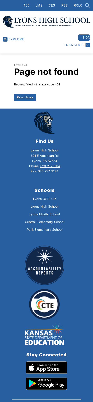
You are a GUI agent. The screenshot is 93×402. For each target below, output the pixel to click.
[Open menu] (13, 43)
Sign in (86, 42)
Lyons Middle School (44, 218)
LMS (39, 5)
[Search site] (87, 5)
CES (52, 5)
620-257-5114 (50, 170)
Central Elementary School (44, 226)
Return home (25, 101)
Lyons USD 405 (44, 203)
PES (64, 5)
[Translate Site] (76, 49)
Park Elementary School (44, 234)
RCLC (78, 5)
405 (26, 5)
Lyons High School (44, 211)
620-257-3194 (48, 175)
